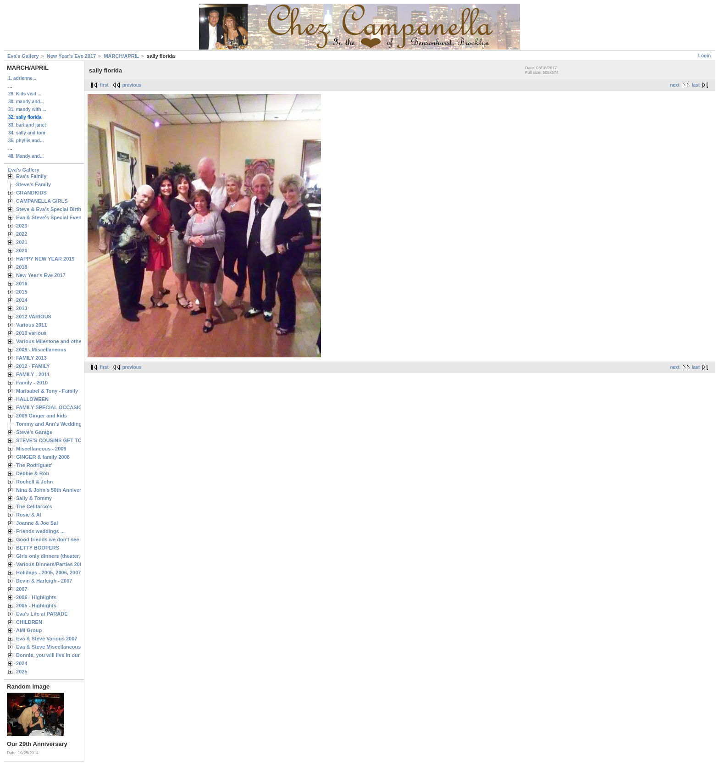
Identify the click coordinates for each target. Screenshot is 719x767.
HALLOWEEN (32, 399)
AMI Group (29, 630)
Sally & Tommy (34, 498)
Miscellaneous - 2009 (41, 448)
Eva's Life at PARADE (42, 614)
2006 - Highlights (36, 597)
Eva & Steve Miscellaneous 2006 (55, 647)
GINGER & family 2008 (43, 457)
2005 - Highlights (36, 605)
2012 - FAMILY (33, 366)
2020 (22, 250)
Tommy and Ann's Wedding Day (54, 424)
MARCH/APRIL (121, 56)
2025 (22, 671)
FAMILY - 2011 (33, 374)
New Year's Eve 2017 (71, 56)
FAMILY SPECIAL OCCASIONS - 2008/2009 (66, 407)
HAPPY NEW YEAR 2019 (45, 258)
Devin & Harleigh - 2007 (44, 581)
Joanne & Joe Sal (37, 523)
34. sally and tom (26, 132)
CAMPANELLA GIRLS (42, 201)
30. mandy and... (26, 101)
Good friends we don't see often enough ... (67, 539)
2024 (22, 663)
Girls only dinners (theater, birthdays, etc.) (66, 556)
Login (704, 55)
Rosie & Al (28, 514)
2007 (22, 589)
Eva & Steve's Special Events (51, 217)
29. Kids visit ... (24, 93)
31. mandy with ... (27, 109)
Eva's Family (31, 176)
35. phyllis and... (26, 140)
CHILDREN (29, 622)
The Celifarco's (34, 506)
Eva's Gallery (23, 56)
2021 (22, 242)
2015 (22, 292)
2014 (22, 300)
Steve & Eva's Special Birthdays (54, 209)
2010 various (31, 333)
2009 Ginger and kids (41, 415)
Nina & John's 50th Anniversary (54, 490)
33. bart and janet (27, 125)
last (696, 85)
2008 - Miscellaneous (41, 349)
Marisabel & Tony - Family (47, 391)
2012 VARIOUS (33, 316)
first (104, 85)
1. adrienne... (22, 78)
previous (132, 85)
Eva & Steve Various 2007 (46, 638)
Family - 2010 (32, 382)
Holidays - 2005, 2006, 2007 (48, 572)
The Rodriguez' (34, 465)
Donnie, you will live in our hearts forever (65, 655)
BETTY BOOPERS (37, 547)
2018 (22, 267)
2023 (22, 225)
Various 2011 (31, 325)
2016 (22, 283)
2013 (22, 308)
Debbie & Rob (32, 473)
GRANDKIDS (31, 192)
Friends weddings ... (40, 531)
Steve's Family (33, 184)
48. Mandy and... (26, 156)
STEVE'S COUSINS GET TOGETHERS (61, 440)
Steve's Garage (34, 432)
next (675, 85)
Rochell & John (34, 481)
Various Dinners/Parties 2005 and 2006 (62, 564)
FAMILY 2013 (31, 358)
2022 (22, 234)
